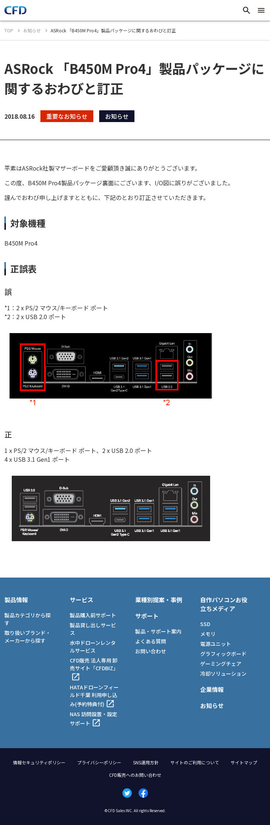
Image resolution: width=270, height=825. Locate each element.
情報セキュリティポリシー (39, 762)
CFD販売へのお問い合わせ (135, 775)
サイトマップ (244, 762)
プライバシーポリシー (99, 762)
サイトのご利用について (194, 762)
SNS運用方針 (146, 762)
